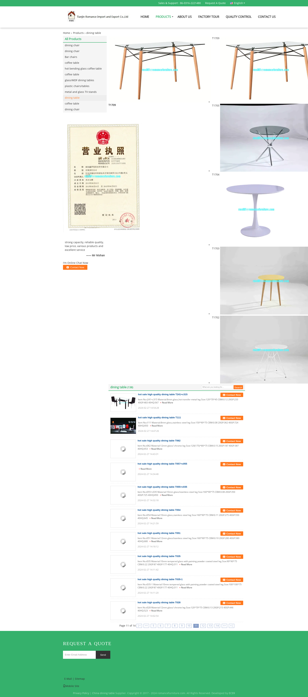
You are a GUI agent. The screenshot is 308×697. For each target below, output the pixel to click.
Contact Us (267, 17)
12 (203, 625)
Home (145, 17)
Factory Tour (208, 17)
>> (224, 625)
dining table (72, 97)
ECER (232, 693)
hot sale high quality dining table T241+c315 (162, 394)
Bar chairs (71, 57)
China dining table (103, 693)
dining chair (72, 45)
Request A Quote (215, 3)
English (239, 3)
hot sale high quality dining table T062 (159, 440)
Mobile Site (71, 686)
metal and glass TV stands (81, 92)
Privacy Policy (81, 693)
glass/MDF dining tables (79, 80)
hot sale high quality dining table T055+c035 (162, 486)
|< (139, 625)
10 (188, 625)
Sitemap (80, 678)
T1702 (215, 317)
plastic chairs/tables (77, 86)
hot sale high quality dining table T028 (159, 602)
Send (103, 654)
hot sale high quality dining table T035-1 (160, 579)
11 (196, 625)
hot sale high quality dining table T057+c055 (162, 463)
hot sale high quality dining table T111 (159, 417)
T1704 (215, 174)
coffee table (72, 62)
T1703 (215, 248)
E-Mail (68, 678)
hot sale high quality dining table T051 (159, 533)
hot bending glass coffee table (83, 68)
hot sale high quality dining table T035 (159, 556)
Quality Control (238, 17)
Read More (167, 402)
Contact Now (233, 395)
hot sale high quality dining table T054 (159, 510)
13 (210, 625)
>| (231, 625)
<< (146, 625)
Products (163, 17)
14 (217, 625)
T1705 (215, 105)
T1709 (215, 38)
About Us (184, 17)
